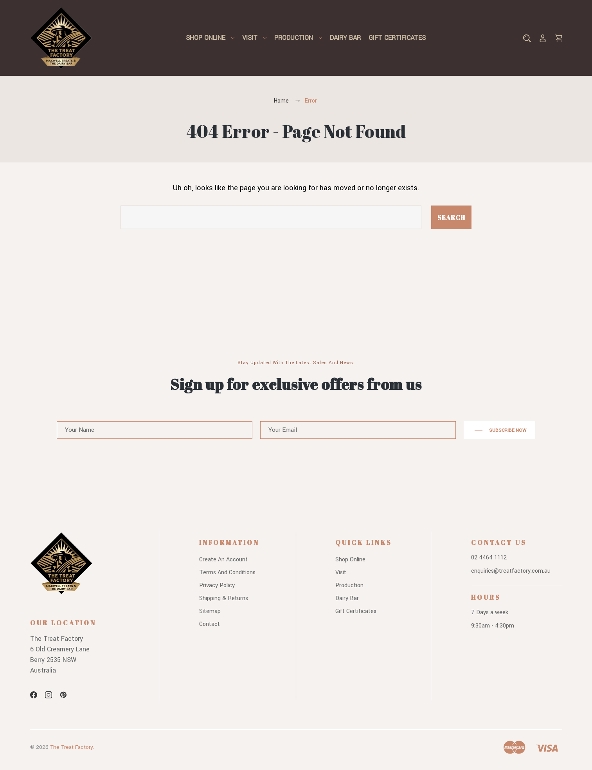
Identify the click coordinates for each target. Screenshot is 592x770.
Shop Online (210, 37)
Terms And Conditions (227, 572)
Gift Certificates (397, 37)
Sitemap (210, 611)
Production (298, 37)
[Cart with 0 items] (558, 37)
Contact (209, 624)
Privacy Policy (217, 585)
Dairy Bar (345, 37)
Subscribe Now (499, 431)
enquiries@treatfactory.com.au (511, 571)
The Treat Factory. (72, 747)
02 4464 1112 (489, 558)
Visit (254, 37)
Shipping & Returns (223, 598)
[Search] (527, 38)
